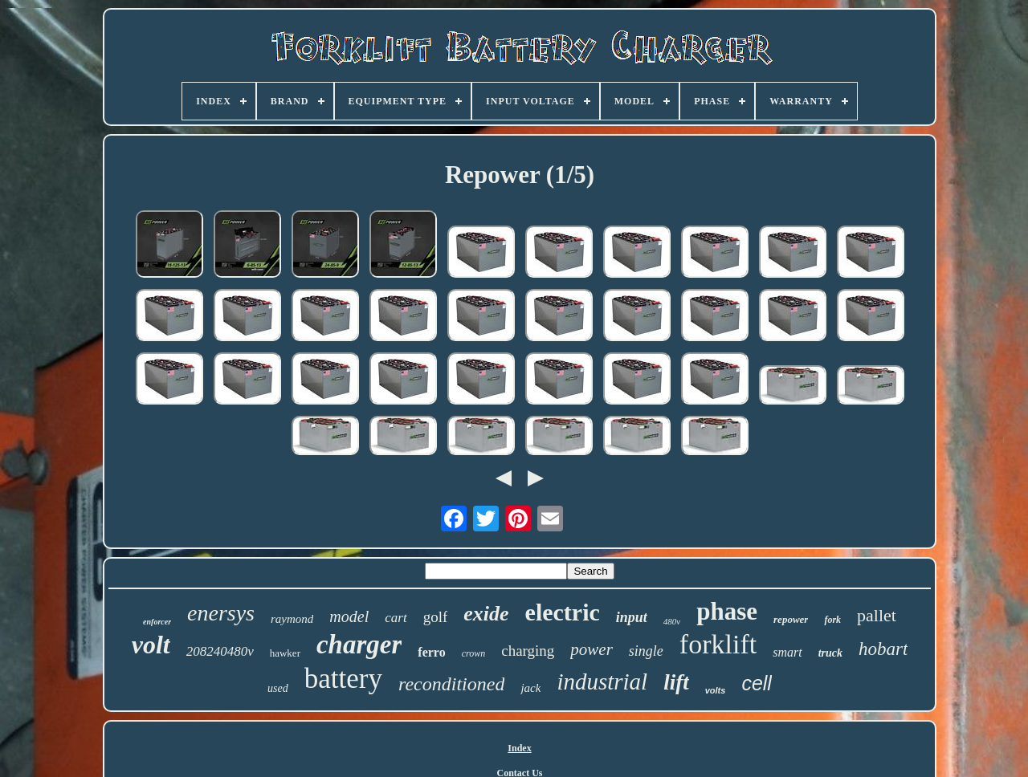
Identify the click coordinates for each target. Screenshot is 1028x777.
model (349, 616)
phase (726, 611)
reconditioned (451, 683)
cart (395, 617)
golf (435, 616)
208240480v (220, 651)
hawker (285, 653)
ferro (431, 652)
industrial (602, 681)
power (591, 649)
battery (343, 678)
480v (671, 621)
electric (562, 612)
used (277, 688)
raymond (292, 618)
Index (519, 748)
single (646, 651)
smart (787, 652)
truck (830, 653)
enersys (221, 612)
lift (676, 682)
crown (474, 653)
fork (832, 619)
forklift (718, 644)
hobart (883, 649)
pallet (876, 615)
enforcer (157, 621)
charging (527, 650)
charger (359, 644)
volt (151, 644)
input (631, 617)
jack (530, 687)
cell (756, 683)
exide (485, 613)
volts (715, 690)
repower (790, 619)
